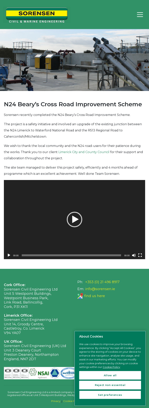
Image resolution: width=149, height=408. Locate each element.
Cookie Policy (72, 401)
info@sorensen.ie (100, 289)
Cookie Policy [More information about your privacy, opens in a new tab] (111, 367)
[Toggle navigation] (140, 14)
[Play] (9, 255)
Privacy (55, 401)
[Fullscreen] (140, 255)
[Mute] (134, 255)
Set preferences (110, 394)
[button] (74, 219)
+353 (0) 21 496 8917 (102, 282)
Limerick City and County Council (83, 152)
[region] (110, 368)
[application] (74, 219)
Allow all (110, 375)
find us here (94, 296)
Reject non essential (110, 385)
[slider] (71, 255)
